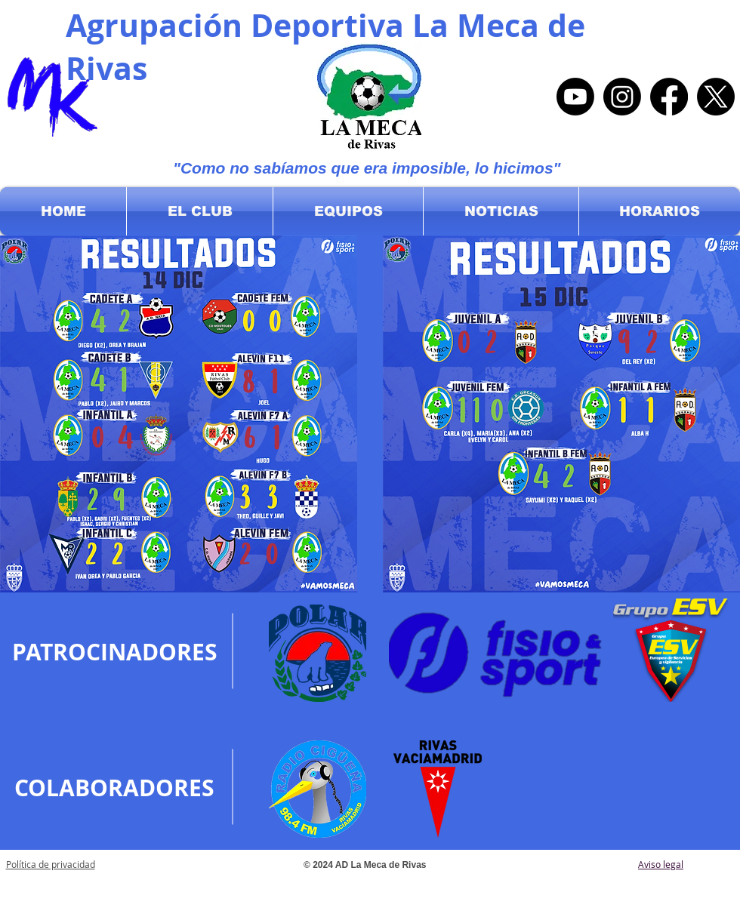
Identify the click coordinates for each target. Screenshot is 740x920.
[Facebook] (669, 96)
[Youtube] (575, 96)
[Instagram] (622, 96)
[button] (200, 211)
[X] (716, 96)
